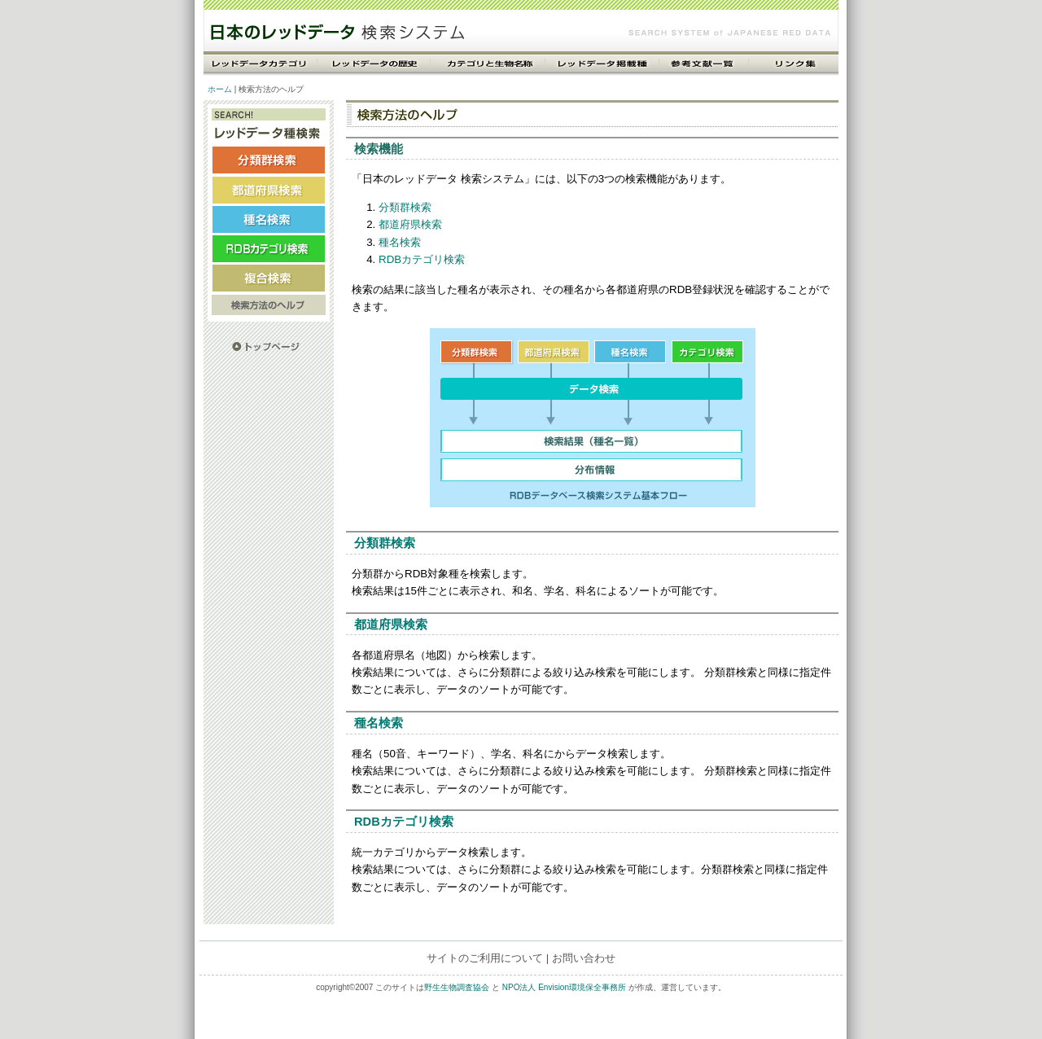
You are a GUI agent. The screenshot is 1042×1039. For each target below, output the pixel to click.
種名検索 (400, 242)
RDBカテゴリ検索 (422, 259)
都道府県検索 (410, 224)
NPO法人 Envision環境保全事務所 (564, 987)
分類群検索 (405, 207)
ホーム (220, 89)
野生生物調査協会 (456, 987)
